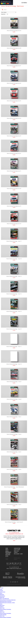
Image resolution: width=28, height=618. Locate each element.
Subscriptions (17, 548)
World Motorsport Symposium (8, 552)
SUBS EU (1, 610)
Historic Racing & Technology (5, 609)
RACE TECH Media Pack (4, 598)
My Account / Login (18, 554)
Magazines (8, 554)
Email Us (15, 559)
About (7, 549)
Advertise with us (17, 558)
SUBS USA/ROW (3, 614)
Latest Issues (17, 549)
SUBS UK (1, 606)
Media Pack (16, 551)
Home (7, 548)
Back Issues (2, 605)
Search (7, 559)
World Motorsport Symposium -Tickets (7, 602)
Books (7, 556)
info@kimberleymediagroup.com (16, 534)
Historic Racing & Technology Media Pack (8, 600)
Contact (16, 552)
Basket (7, 558)
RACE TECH (2, 608)
